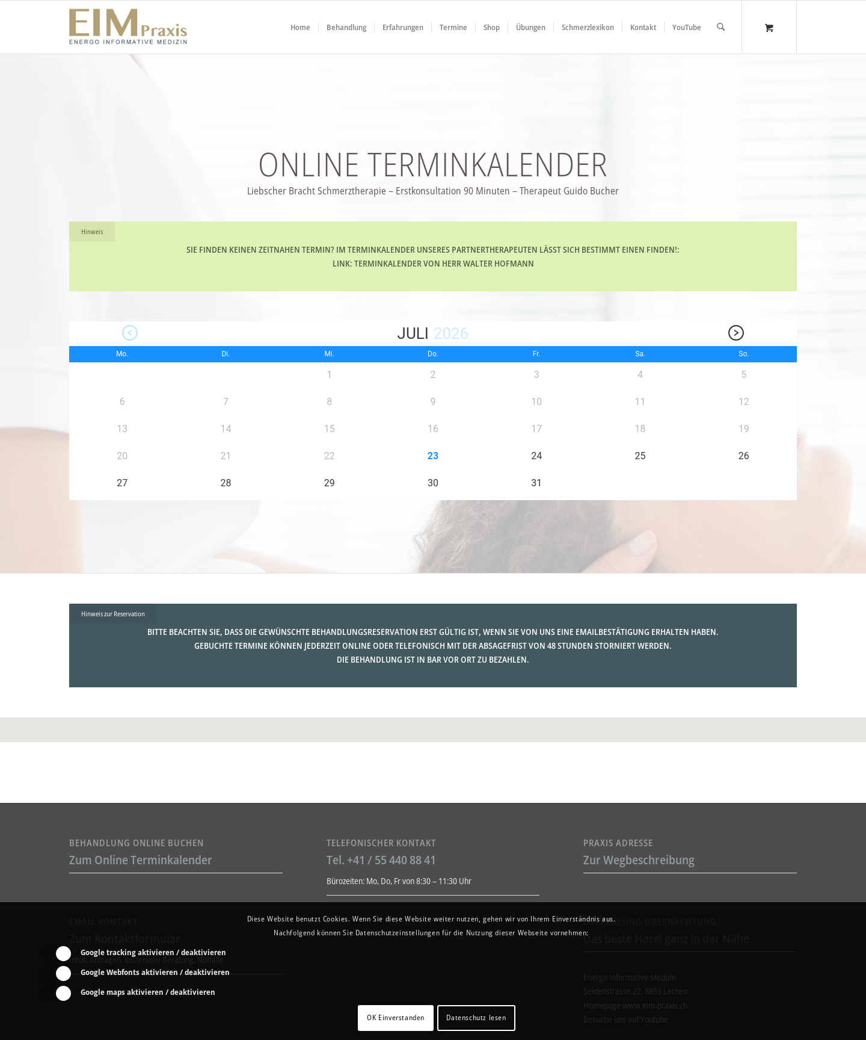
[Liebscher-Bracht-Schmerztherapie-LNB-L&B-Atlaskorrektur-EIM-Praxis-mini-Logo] (128, 27)
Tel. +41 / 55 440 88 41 (381, 860)
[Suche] (720, 27)
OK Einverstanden (396, 1017)
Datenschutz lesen (476, 1017)
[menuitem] (300, 27)
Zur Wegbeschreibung (639, 860)
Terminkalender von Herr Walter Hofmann (444, 263)
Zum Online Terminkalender (140, 860)
